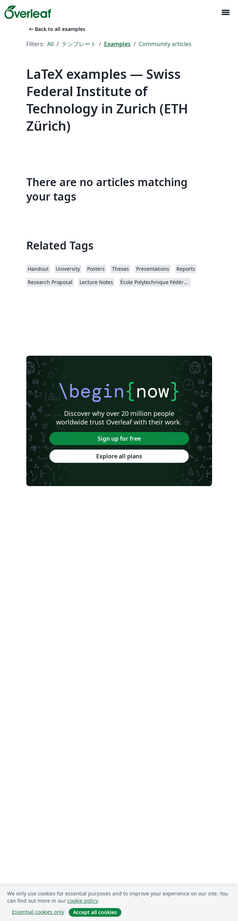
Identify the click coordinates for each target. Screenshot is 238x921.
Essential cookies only (38, 911)
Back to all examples (56, 29)
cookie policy (82, 900)
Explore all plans (119, 456)
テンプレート (79, 44)
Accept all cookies (95, 912)
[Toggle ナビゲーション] (225, 12)
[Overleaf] (27, 12)
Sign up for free (119, 438)
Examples (117, 44)
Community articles (165, 44)
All (50, 44)
